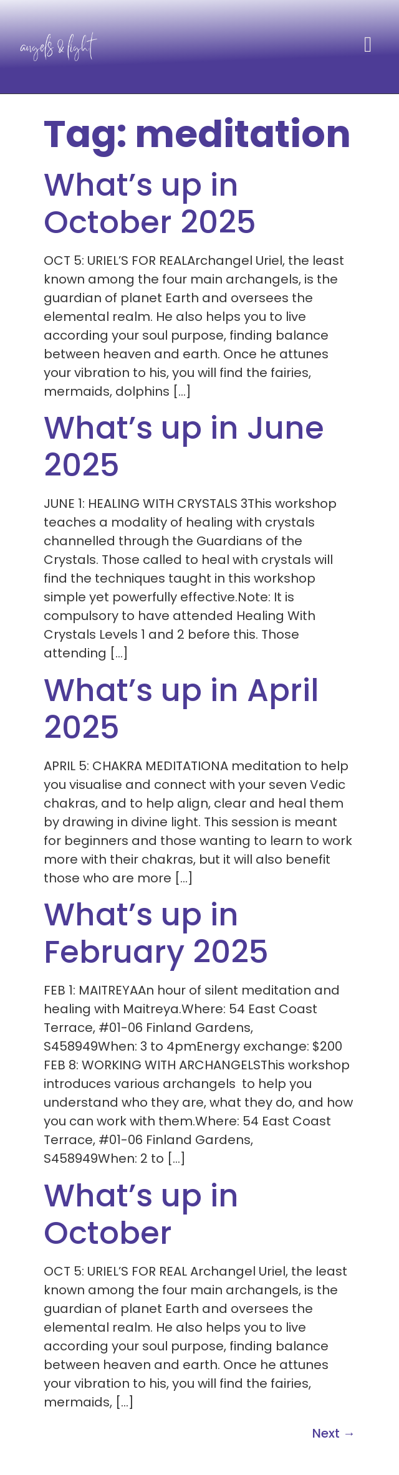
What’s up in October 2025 (150, 203)
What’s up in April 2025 (181, 709)
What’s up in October (141, 1214)
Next (333, 1433)
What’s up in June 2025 (184, 446)
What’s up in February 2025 (156, 933)
